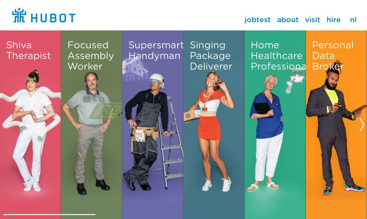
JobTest (258, 20)
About (288, 20)
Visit (312, 20)
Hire (334, 20)
